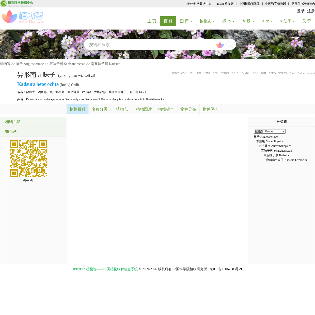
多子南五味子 (138, 92)
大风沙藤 (100, 92)
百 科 (170, 21)
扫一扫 (27, 181)
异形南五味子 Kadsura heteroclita (287, 160)
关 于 (308, 21)
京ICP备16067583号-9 (226, 269)
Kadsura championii (135, 99)
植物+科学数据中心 (199, 3)
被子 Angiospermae (30, 64)
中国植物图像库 (249, 3)
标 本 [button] (228, 21)
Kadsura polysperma (54, 99)
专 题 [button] (248, 21)
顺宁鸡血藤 (57, 92)
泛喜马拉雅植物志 (303, 3)
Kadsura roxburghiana (112, 99)
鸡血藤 (42, 92)
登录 (301, 11)
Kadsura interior (34, 99)
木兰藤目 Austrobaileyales (275, 146)
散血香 (30, 92)
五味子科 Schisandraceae (67, 64)
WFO (272, 73)
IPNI (207, 73)
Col (192, 73)
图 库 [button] (186, 21)
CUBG (225, 73)
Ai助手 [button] (287, 21)
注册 (311, 11)
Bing (292, 73)
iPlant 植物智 (225, 3)
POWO (282, 73)
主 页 (153, 21)
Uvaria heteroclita (155, 99)
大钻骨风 (73, 92)
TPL (199, 73)
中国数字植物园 (275, 3)
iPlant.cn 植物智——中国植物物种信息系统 (105, 269)
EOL (255, 73)
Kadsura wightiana (74, 99)
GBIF (235, 73)
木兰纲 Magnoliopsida (270, 141)
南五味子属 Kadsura (105, 64)
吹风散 (86, 92)
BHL (264, 73)
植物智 (5, 64)
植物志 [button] (207, 21)
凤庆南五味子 (117, 92)
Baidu (301, 73)
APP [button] (267, 21)
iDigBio (245, 73)
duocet (311, 73)
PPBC (175, 73)
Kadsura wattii (92, 99)
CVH (184, 73)
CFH (215, 73)
